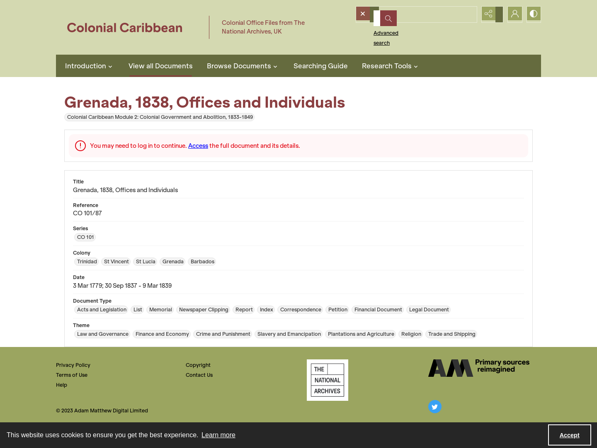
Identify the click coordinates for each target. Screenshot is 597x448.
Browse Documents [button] (243, 66)
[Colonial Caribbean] (130, 27)
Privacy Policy (73, 365)
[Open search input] (470, 14)
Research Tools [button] (391, 66)
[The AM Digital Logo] (478, 368)
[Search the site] (405, 14)
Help (61, 385)
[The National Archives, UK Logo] (327, 380)
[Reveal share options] (491, 14)
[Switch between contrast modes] (533, 14)
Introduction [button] (89, 66)
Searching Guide (321, 66)
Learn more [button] (218, 434)
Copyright (198, 365)
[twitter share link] (435, 406)
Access (198, 145)
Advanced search (385, 29)
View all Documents (161, 66)
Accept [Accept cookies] (570, 435)
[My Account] (512, 14)
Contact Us (199, 375)
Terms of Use (71, 375)
